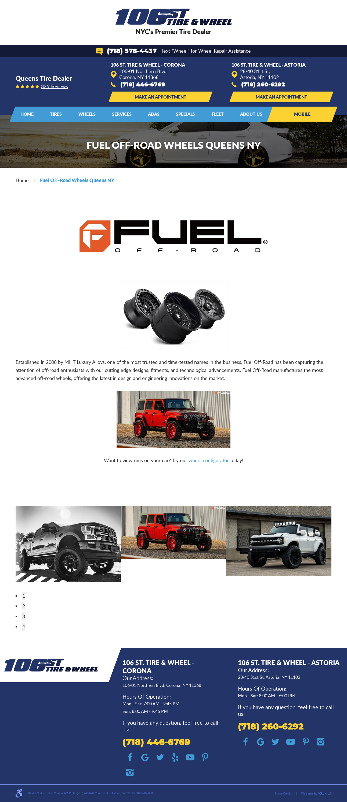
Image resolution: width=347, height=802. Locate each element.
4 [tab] (23, 626)
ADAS (154, 114)
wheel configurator (209, 460)
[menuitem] (27, 114)
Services (122, 114)
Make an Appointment (160, 97)
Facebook (130, 757)
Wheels (87, 114)
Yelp (175, 757)
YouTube (190, 757)
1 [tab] (23, 596)
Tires (56, 114)
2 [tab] (23, 606)
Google (145, 757)
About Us (251, 114)
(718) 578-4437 (132, 51)
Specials (185, 114)
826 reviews (54, 86)
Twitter (160, 757)
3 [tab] (23, 616)
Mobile (302, 114)
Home (27, 114)
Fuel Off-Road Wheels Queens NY (77, 180)
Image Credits (283, 793)
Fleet (218, 114)
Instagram (130, 772)
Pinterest (205, 757)
